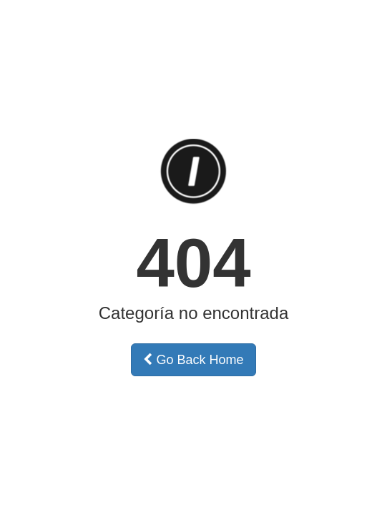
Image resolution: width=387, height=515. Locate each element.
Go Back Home (193, 360)
